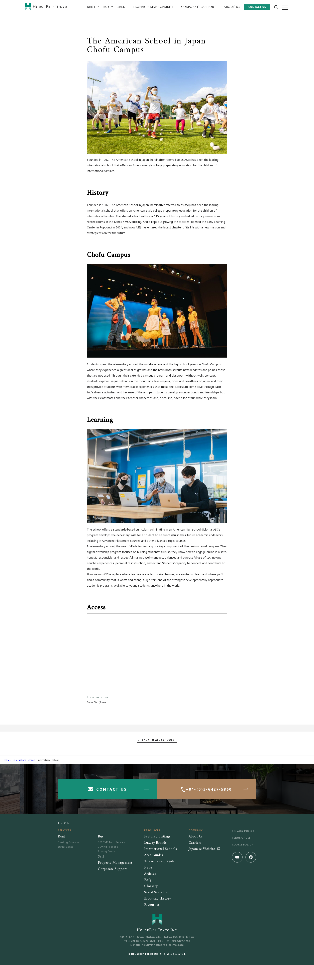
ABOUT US (232, 7)
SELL (121, 7)
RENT (91, 7)
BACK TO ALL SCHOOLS (158, 740)
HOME (7, 760)
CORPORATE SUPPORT (198, 7)
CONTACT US (257, 7)
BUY (106, 7)
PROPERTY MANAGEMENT (153, 7)
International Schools (24, 760)
